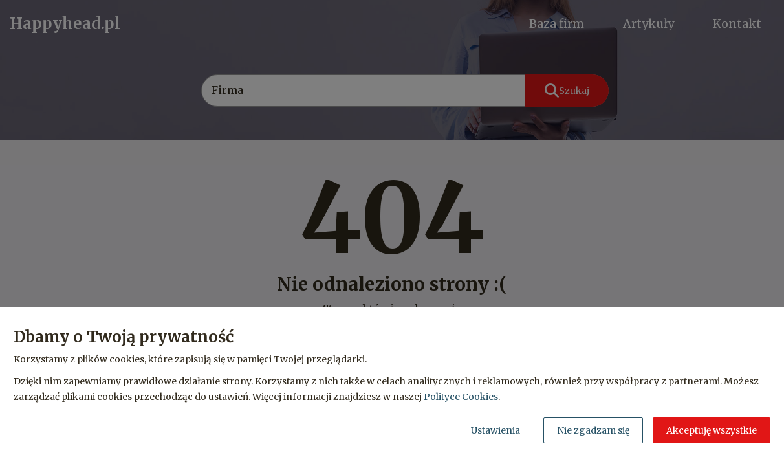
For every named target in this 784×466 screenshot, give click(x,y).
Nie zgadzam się (593, 430)
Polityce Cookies (461, 397)
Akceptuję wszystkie (711, 430)
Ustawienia (495, 430)
